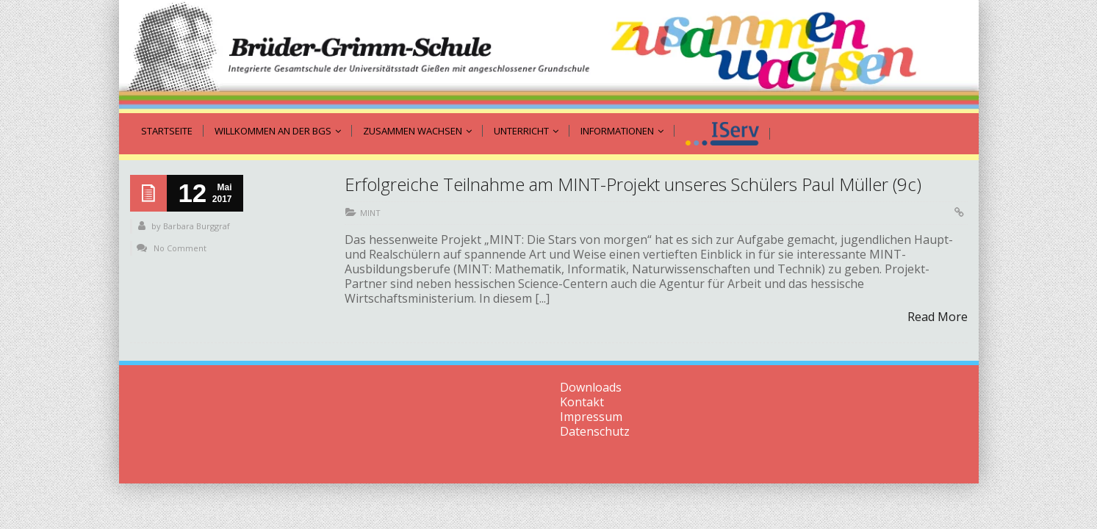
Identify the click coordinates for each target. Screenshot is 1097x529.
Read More (937, 316)
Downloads (591, 387)
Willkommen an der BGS (278, 130)
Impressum (591, 417)
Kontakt (582, 402)
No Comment (180, 247)
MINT (370, 212)
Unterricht (526, 130)
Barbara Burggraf (196, 225)
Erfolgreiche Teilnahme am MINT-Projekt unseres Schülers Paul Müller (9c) (633, 184)
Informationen (621, 130)
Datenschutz (595, 431)
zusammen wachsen (417, 130)
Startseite (167, 130)
